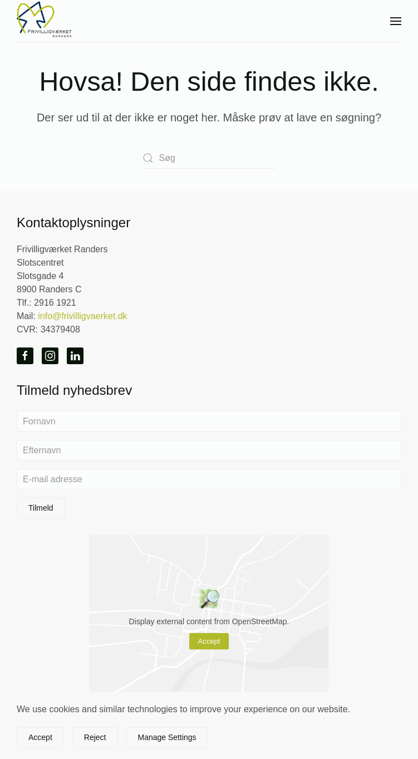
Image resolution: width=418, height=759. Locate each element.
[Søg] (209, 158)
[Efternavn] (209, 450)
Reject (95, 737)
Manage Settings (167, 737)
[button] (395, 21)
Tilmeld (40, 507)
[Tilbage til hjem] (44, 21)
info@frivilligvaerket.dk (82, 316)
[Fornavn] (209, 421)
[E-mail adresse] (209, 479)
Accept (209, 641)
